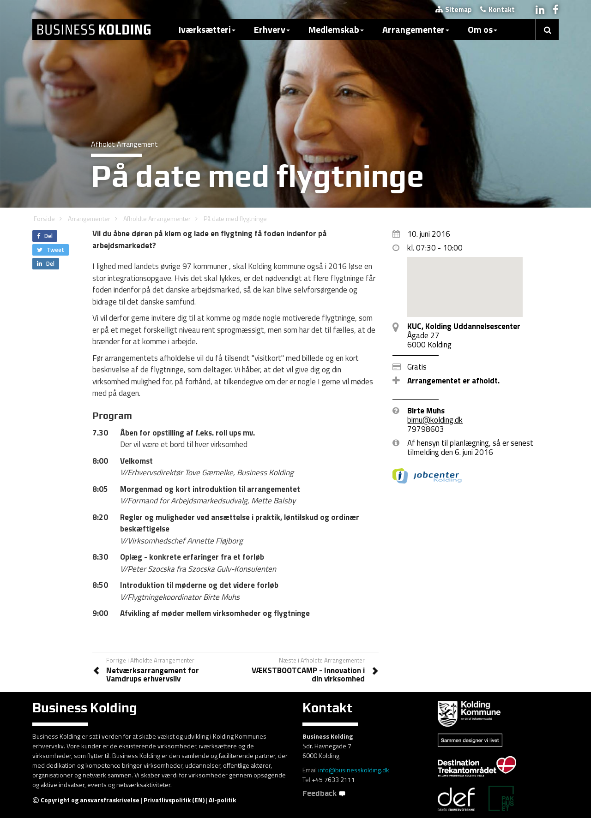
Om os (482, 29)
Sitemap (453, 9)
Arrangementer (415, 29)
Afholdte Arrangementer (157, 218)
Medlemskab (336, 29)
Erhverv (272, 29)
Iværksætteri (207, 29)
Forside (44, 218)
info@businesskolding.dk (353, 770)
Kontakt (497, 9)
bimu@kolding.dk (435, 420)
